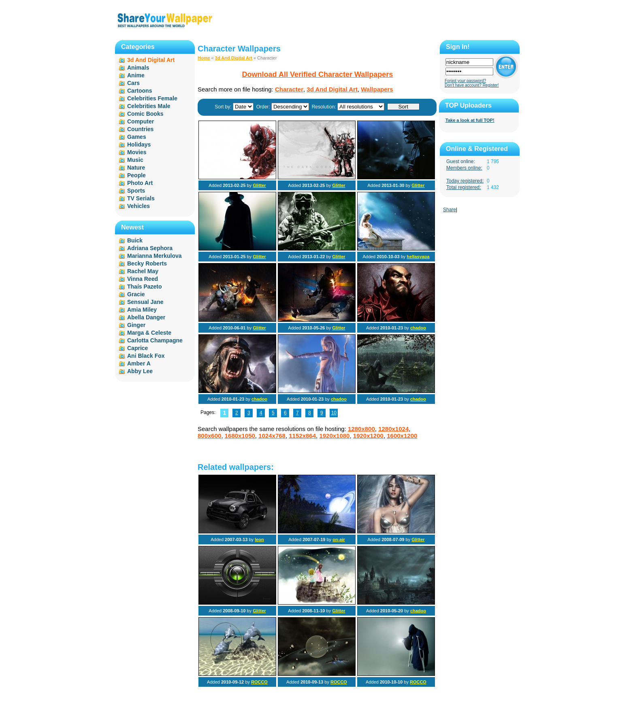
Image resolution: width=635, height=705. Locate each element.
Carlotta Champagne (155, 340)
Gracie (136, 294)
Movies (136, 152)
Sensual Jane (145, 302)
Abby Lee (140, 371)
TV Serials (141, 198)
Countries (140, 129)
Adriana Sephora (150, 248)
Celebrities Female (152, 98)
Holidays (139, 144)
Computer (140, 121)
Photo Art (140, 183)
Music (135, 160)
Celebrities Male (148, 106)
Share (449, 209)
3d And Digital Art (233, 57)
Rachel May (142, 271)
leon (259, 539)
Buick (135, 240)
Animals (138, 67)
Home (204, 57)
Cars (133, 83)
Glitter (259, 185)
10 (334, 413)
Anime (136, 75)
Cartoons (139, 90)
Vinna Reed (142, 279)
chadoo (418, 327)
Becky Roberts (147, 263)
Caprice (137, 348)
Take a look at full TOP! (469, 120)
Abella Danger (146, 317)
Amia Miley (142, 309)
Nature (136, 167)
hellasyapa (418, 256)
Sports (136, 190)
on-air (338, 539)
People (136, 175)
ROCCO (259, 682)
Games (136, 137)
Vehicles (138, 206)
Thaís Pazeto (144, 286)
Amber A (139, 363)
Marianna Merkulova (154, 256)
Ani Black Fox (146, 355)
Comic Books (145, 113)
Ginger (136, 325)
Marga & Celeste (149, 332)
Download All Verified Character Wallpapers (317, 74)
